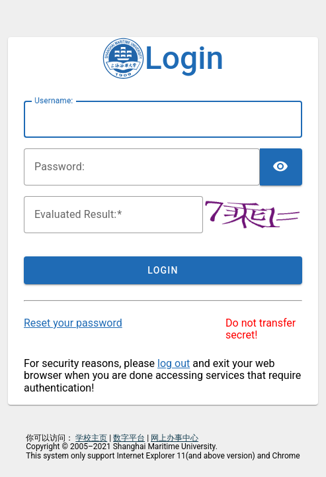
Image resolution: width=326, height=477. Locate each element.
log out (173, 363)
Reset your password (73, 323)
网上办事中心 (174, 438)
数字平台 (129, 438)
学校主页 (91, 438)
